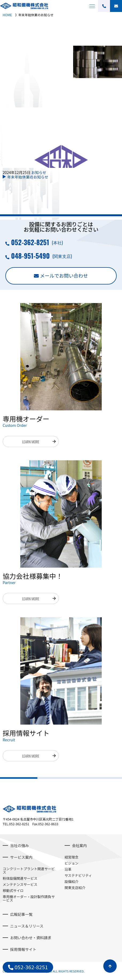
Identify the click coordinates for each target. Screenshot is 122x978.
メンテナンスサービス (20, 884)
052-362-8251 (30, 242)
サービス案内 (21, 857)
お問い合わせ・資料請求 (30, 937)
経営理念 (71, 857)
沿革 (68, 869)
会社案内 (79, 845)
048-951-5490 (30, 256)
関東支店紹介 (75, 887)
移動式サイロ (13, 890)
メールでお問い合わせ (64, 275)
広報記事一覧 (21, 914)
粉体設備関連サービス (20, 878)
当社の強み (19, 845)
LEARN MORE (30, 441)
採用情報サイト (23, 949)
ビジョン (71, 863)
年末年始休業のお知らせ (27, 177)
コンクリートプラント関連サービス (29, 870)
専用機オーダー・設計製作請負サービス (29, 898)
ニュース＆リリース (27, 926)
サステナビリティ (78, 875)
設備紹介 (71, 881)
